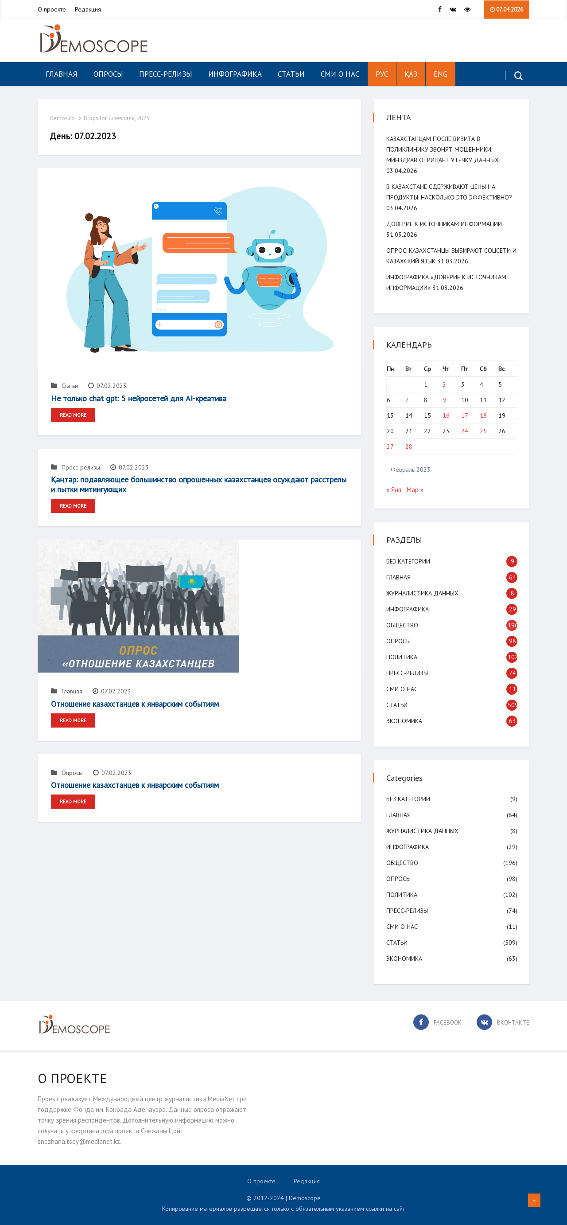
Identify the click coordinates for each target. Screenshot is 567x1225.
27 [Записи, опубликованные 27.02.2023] (391, 446)
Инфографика (235, 74)
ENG (440, 74)
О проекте (52, 9)
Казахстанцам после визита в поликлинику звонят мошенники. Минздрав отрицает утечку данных (444, 149)
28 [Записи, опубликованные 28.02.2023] (409, 446)
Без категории (409, 561)
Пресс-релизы (165, 74)
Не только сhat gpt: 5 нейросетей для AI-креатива (138, 398)
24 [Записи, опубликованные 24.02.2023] (464, 431)
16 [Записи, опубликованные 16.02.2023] (446, 415)
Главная (62, 74)
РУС (382, 74)
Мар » (416, 489)
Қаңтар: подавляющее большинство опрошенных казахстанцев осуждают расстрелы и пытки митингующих (198, 484)
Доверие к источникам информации (445, 224)
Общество (403, 625)
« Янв (395, 489)
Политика (403, 657)
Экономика (405, 721)
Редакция (88, 9)
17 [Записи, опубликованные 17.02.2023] (464, 415)
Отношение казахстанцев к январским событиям (135, 703)
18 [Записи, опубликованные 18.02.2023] (482, 415)
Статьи (291, 74)
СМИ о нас (340, 74)
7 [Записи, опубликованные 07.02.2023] (408, 400)
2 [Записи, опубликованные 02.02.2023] (444, 384)
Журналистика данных (424, 593)
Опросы (108, 74)
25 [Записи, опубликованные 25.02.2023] (482, 431)
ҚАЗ (410, 74)
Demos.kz (63, 118)
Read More (73, 414)
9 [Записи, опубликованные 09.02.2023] (444, 400)
